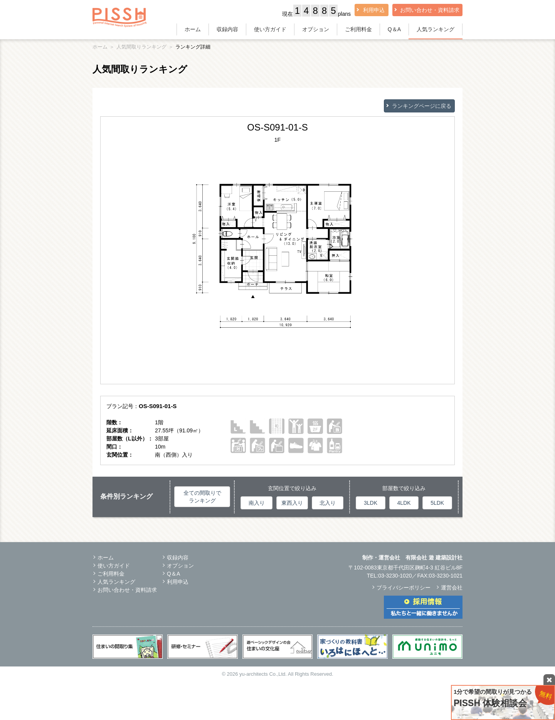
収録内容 (227, 29)
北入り (328, 503)
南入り (257, 503)
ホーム (193, 29)
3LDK (370, 503)
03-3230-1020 (395, 576)
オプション (315, 29)
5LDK (437, 503)
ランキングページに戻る (421, 106)
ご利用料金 (358, 29)
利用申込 (374, 10)
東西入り (292, 503)
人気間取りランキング (141, 47)
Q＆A (394, 29)
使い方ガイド (270, 29)
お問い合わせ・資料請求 (429, 10)
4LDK (404, 503)
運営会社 (451, 587)
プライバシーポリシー (404, 587)
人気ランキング (435, 29)
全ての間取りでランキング (202, 497)
